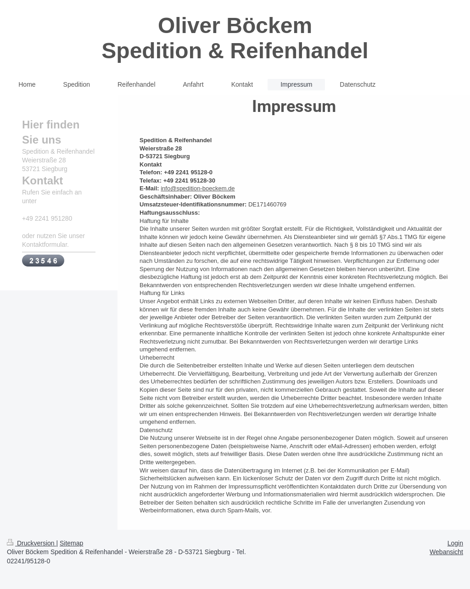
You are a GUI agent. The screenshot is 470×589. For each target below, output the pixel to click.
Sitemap (71, 543)
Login (455, 543)
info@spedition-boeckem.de (198, 188)
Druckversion (31, 543)
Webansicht (446, 552)
